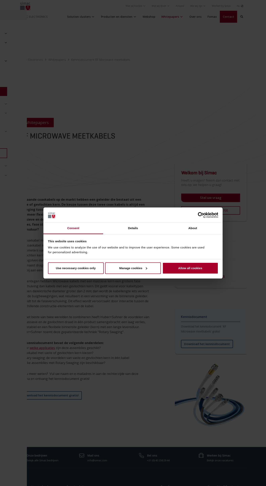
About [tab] (192, 228)
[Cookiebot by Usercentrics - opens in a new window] (200, 215)
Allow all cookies (190, 268)
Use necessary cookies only (76, 268)
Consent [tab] (73, 228)
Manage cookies (133, 268)
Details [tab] (133, 228)
